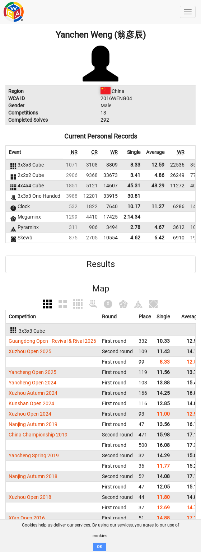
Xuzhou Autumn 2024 (33, 393)
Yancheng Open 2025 (32, 372)
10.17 (133, 206)
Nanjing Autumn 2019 (33, 424)
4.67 (159, 227)
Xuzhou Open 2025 (30, 351)
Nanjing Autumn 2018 (33, 476)
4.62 (135, 237)
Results (101, 264)
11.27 (157, 206)
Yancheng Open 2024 (32, 382)
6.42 (159, 237)
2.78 (135, 227)
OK (99, 546)
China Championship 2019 (38, 435)
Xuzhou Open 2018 (30, 497)
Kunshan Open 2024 (31, 403)
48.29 (157, 185)
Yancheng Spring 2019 (34, 455)
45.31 (133, 185)
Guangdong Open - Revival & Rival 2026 (52, 341)
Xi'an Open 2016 (27, 518)
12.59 (157, 165)
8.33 (135, 165)
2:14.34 (131, 217)
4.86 (159, 175)
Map (100, 289)
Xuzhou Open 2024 (30, 414)
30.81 (133, 196)
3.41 (135, 175)
